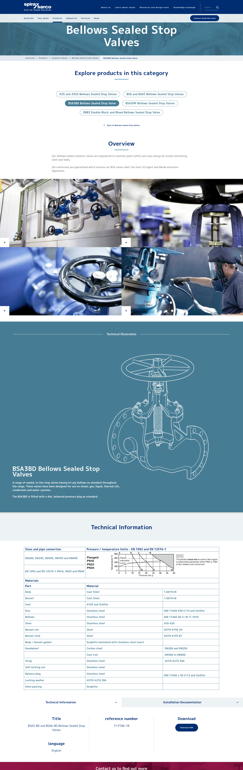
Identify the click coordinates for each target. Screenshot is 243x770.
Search (217, 7)
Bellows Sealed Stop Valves (85, 58)
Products (43, 58)
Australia (30, 58)
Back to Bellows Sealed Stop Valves (123, 125)
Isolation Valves (60, 58)
